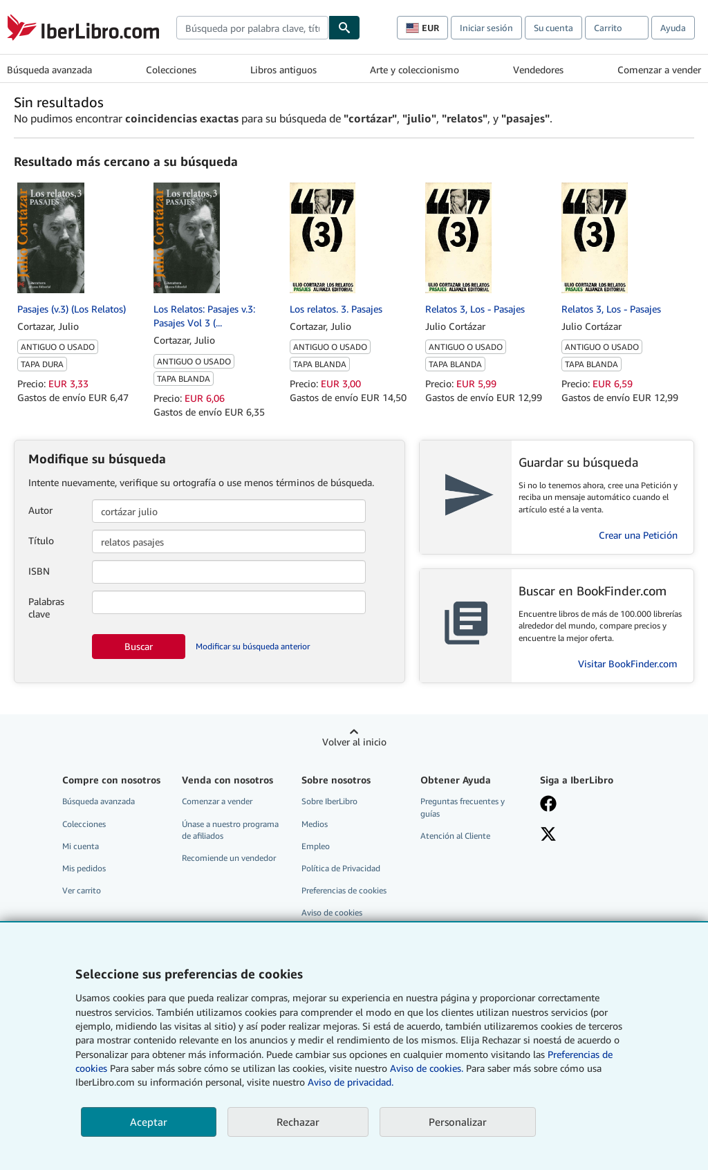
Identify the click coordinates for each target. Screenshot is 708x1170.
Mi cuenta (80, 846)
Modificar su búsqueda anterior (253, 646)
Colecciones (171, 69)
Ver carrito (81, 890)
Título (41, 540)
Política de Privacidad (340, 868)
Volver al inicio (354, 742)
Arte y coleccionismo (414, 69)
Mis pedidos (84, 868)
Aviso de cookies (331, 912)
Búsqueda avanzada (49, 69)
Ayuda (673, 27)
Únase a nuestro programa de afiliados (230, 830)
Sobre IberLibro (329, 801)
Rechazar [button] (298, 1121)
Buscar (138, 646)
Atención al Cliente (455, 835)
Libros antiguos (283, 69)
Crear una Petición (638, 535)
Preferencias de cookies (343, 890)
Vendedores (538, 69)
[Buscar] (344, 27)
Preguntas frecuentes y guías (462, 807)
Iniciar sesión (486, 27)
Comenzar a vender (659, 69)
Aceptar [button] (148, 1121)
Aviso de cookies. (426, 1068)
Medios (314, 824)
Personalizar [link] (458, 1121)
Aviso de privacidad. (350, 1082)
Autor (40, 510)
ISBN (39, 571)
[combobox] (252, 27)
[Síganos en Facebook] (548, 805)
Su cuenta (553, 27)
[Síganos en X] (548, 835)
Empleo (315, 846)
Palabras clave (46, 607)
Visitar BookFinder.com (628, 663)
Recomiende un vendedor (229, 858)
